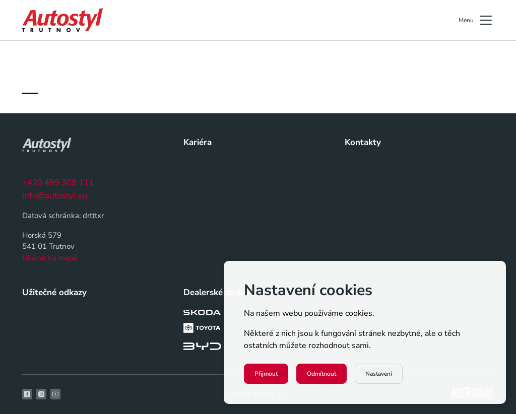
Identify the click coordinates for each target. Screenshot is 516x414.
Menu (476, 20)
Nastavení (378, 374)
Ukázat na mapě (50, 258)
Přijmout (266, 374)
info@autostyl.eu (55, 195)
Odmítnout (321, 374)
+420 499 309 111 (58, 182)
